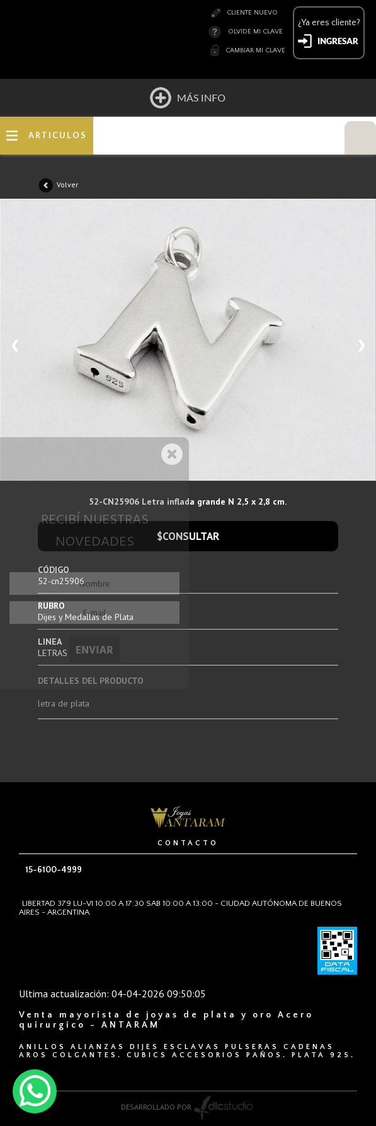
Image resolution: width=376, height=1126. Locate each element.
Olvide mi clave (255, 31)
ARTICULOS (57, 136)
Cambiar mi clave (255, 50)
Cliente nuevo (252, 12)
